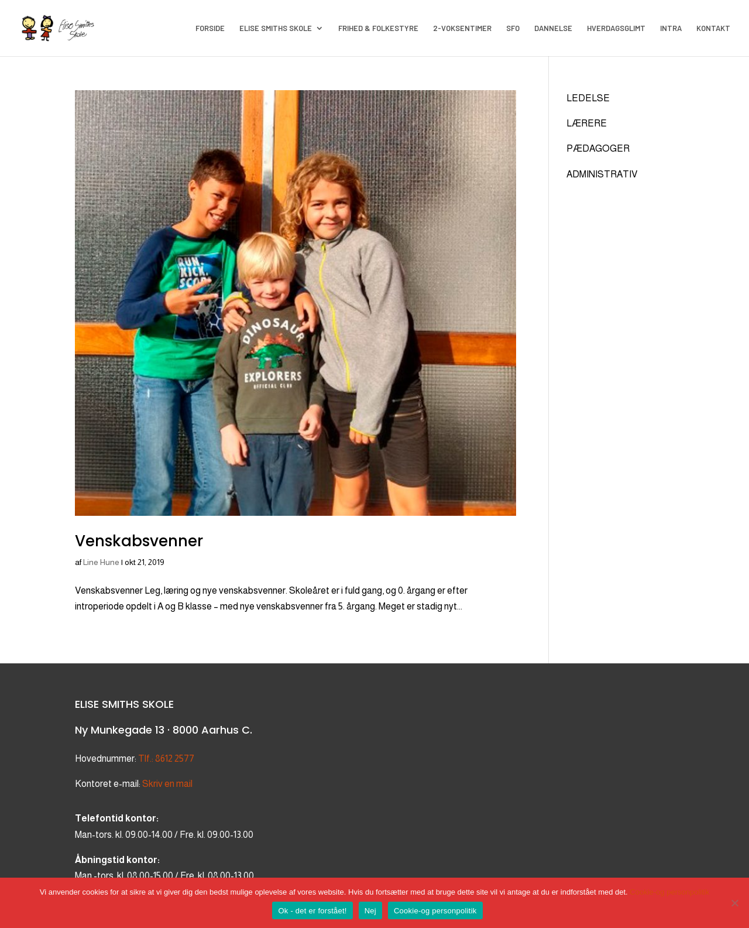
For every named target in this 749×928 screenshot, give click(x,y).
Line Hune (101, 562)
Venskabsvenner (139, 541)
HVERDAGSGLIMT (616, 28)
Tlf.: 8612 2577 (166, 758)
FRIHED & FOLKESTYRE (378, 28)
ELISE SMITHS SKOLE (275, 28)
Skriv (152, 784)
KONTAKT (713, 28)
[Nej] (734, 903)
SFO (513, 28)
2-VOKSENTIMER (462, 28)
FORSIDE (210, 28)
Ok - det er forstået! (312, 910)
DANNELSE (553, 28)
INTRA (671, 28)
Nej (370, 910)
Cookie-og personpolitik (669, 892)
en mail (178, 784)
